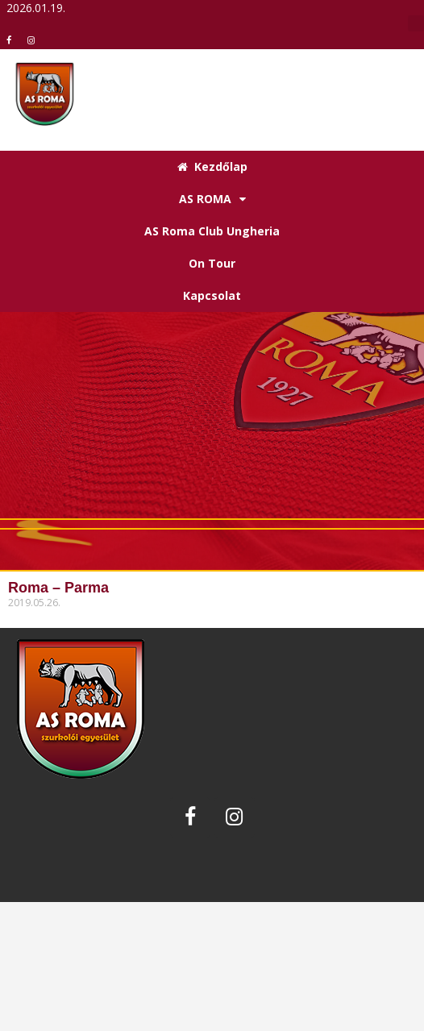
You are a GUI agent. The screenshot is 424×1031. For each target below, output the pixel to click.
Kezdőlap (212, 166)
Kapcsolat (212, 295)
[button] (416, 23)
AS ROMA (212, 199)
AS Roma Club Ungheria (212, 231)
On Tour (212, 263)
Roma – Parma (58, 588)
